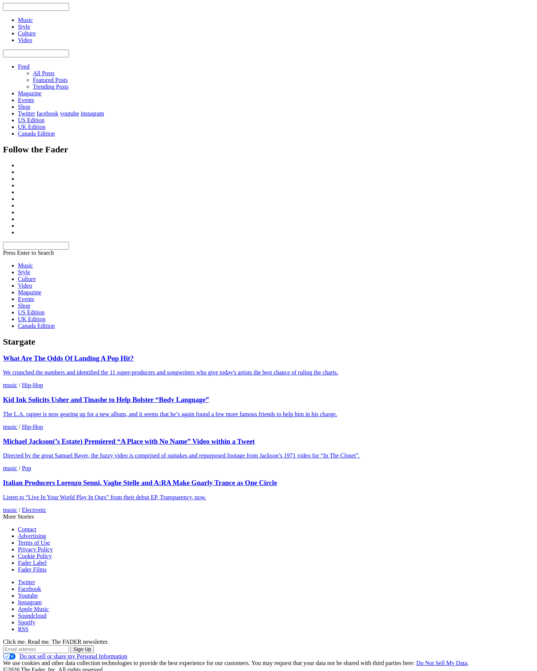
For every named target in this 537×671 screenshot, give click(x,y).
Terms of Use (34, 542)
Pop (26, 468)
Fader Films (32, 569)
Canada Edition (36, 133)
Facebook (29, 589)
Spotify (26, 622)
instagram (92, 113)
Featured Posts (50, 80)
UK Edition (31, 127)
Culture (27, 279)
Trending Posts (51, 86)
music (10, 385)
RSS (23, 629)
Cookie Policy (35, 556)
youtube (69, 113)
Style (24, 272)
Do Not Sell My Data (441, 663)
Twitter (26, 113)
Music (25, 265)
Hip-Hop (32, 385)
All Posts (43, 73)
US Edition (31, 120)
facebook (48, 113)
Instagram (30, 602)
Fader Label (32, 563)
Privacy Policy (35, 549)
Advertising (32, 536)
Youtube (28, 595)
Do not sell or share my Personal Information (65, 656)
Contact (27, 529)
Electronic (34, 510)
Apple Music (33, 609)
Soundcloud (32, 616)
